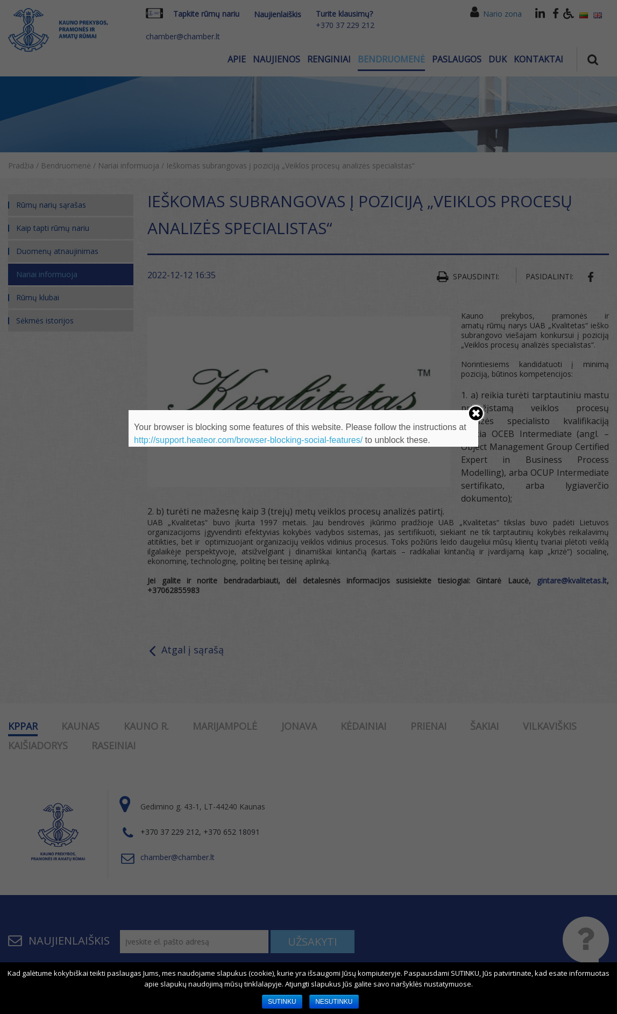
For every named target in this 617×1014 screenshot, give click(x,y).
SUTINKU (282, 1001)
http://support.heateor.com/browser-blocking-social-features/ (248, 440)
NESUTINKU (333, 1001)
